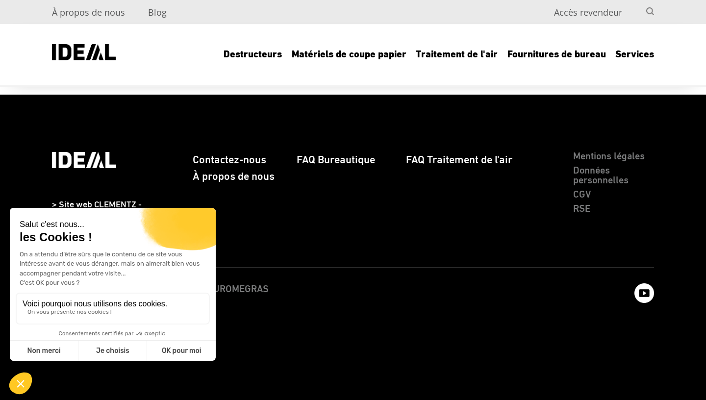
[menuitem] (632, 7)
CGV (582, 195)
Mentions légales (609, 156)
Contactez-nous (229, 160)
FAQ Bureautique (336, 160)
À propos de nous (88, 12)
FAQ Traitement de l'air (459, 160)
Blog (157, 12)
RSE (581, 209)
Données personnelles (601, 175)
